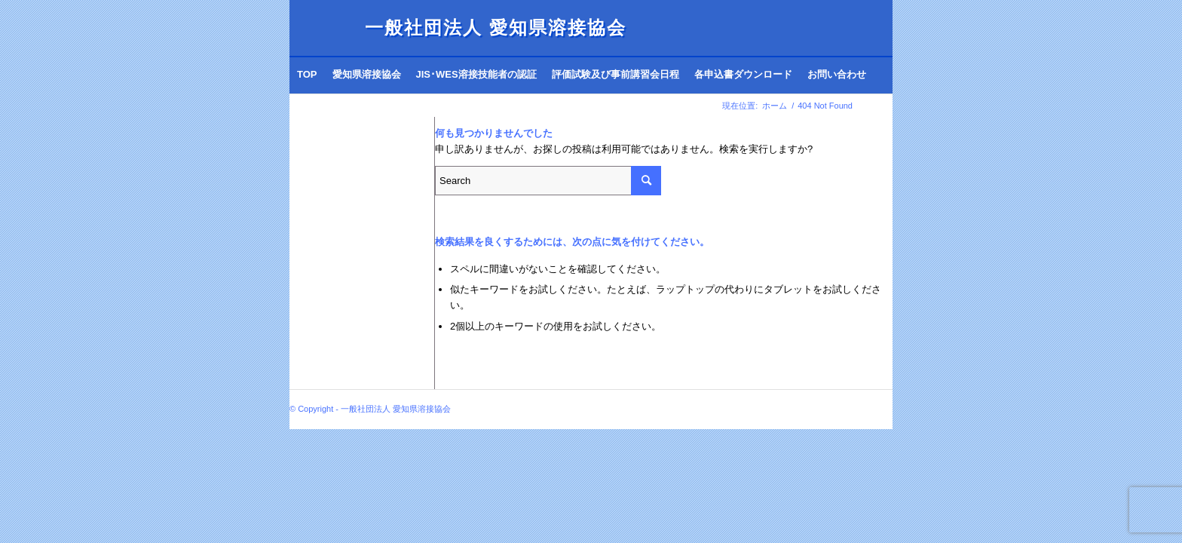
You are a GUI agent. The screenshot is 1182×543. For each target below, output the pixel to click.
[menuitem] (307, 75)
